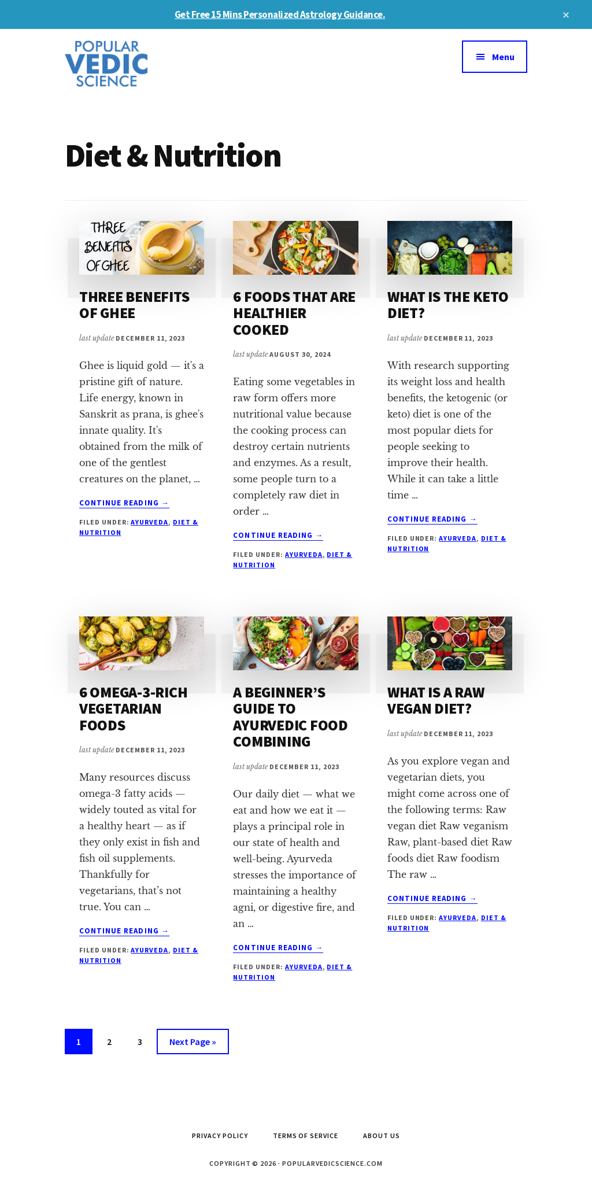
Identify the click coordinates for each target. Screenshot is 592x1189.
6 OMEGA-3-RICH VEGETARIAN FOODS (133, 708)
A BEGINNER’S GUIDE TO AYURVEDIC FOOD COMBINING (290, 716)
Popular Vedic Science (151, 63)
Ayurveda (149, 522)
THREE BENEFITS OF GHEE (134, 305)
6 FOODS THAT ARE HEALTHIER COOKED (294, 313)
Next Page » (192, 1043)
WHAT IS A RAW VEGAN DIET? (435, 700)
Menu (503, 56)
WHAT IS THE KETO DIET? (448, 305)
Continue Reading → (124, 503)
